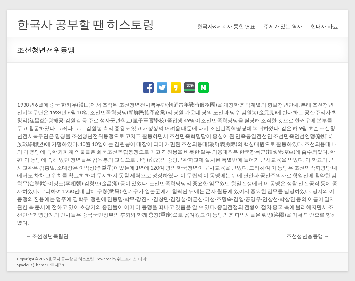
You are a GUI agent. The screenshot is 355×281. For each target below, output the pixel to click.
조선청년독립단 (47, 236)
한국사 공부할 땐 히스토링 (85, 24)
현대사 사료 (324, 26)
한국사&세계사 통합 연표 (226, 26)
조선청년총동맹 (307, 236)
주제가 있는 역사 (283, 26)
